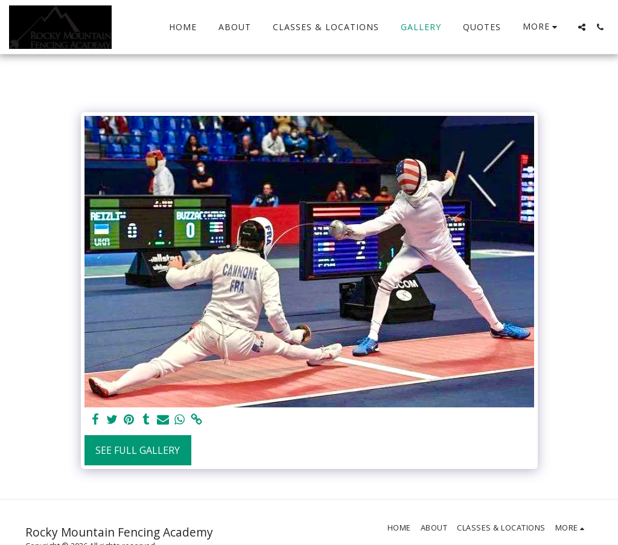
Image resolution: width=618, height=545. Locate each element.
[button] (581, 27)
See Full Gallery (137, 450)
